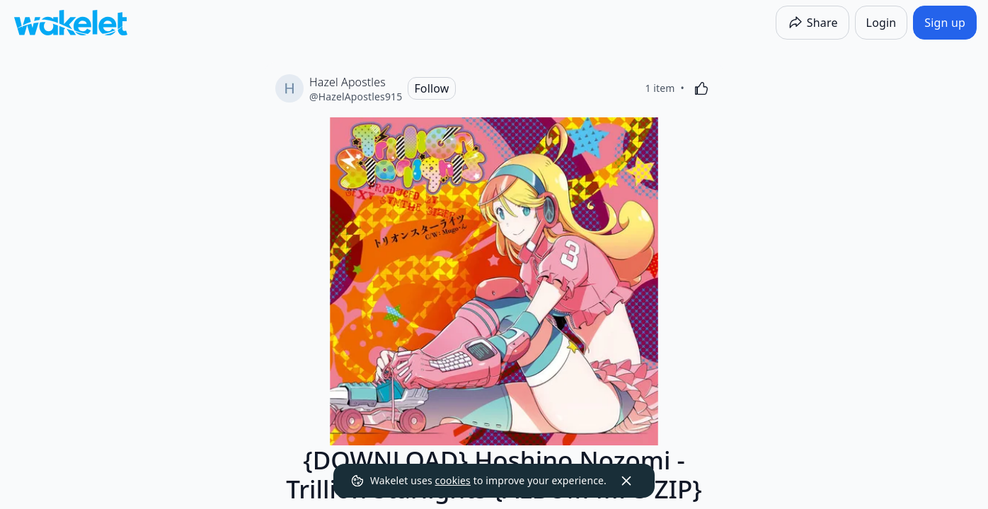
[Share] (812, 23)
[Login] (881, 23)
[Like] (701, 88)
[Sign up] (945, 23)
